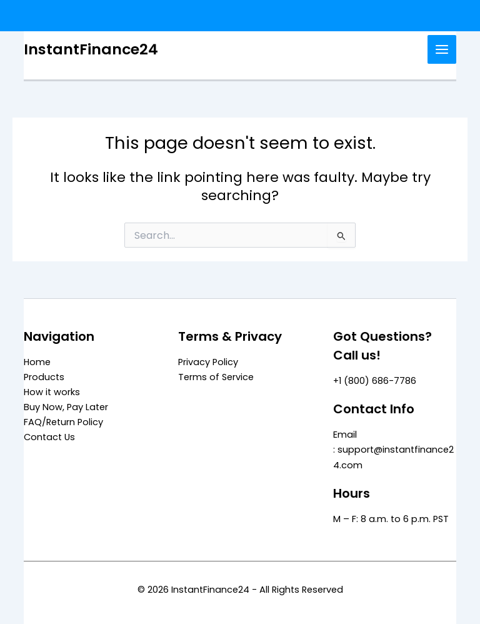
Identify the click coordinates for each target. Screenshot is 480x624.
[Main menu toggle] (442, 49)
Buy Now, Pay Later (66, 407)
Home (37, 362)
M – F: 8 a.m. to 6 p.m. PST (391, 519)
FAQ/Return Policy (63, 422)
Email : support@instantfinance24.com (393, 449)
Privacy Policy (208, 362)
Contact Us (49, 437)
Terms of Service (216, 377)
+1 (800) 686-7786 (374, 381)
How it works (52, 392)
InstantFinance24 (91, 49)
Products (44, 377)
